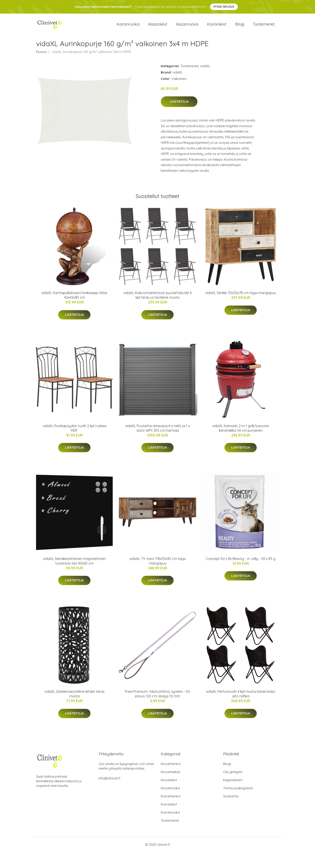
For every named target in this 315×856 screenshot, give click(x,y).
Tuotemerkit (264, 26)
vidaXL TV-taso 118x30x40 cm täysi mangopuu (158, 564)
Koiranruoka (128, 26)
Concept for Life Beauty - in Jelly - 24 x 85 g (240, 562)
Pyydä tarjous (224, 6)
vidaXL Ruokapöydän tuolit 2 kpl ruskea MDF (74, 431)
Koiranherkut (170, 800)
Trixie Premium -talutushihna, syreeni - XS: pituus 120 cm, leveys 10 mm (157, 697)
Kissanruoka (187, 26)
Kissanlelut (157, 26)
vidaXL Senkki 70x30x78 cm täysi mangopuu (240, 297)
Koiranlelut (216, 26)
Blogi (239, 26)
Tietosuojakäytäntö (238, 792)
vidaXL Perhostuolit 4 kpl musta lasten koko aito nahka (240, 697)
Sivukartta (230, 800)
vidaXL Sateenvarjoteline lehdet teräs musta (74, 697)
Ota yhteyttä (232, 776)
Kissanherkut (170, 768)
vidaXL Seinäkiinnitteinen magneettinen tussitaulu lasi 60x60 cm (74, 564)
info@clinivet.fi (109, 782)
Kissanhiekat (170, 776)
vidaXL (205, 70)
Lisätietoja (179, 105)
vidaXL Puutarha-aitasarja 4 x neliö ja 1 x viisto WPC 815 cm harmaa (157, 431)
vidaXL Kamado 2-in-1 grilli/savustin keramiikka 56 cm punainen (240, 431)
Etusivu (41, 55)
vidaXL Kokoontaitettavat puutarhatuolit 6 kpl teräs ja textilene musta (157, 299)
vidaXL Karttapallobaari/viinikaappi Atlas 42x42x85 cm (74, 299)
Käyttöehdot (232, 784)
